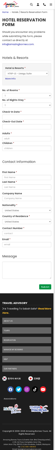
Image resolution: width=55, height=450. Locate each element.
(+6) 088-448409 (28, 447)
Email (6, 239)
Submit (45, 287)
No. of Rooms (11, 90)
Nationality (9, 205)
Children (8, 143)
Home (5, 12)
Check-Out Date (13, 121)
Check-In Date (12, 111)
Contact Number (13, 228)
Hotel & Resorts (15, 68)
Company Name (12, 193)
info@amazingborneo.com (18, 44)
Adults (7, 133)
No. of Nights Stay (13, 100)
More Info (10, 78)
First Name (9, 172)
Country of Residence (16, 216)
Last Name (9, 182)
